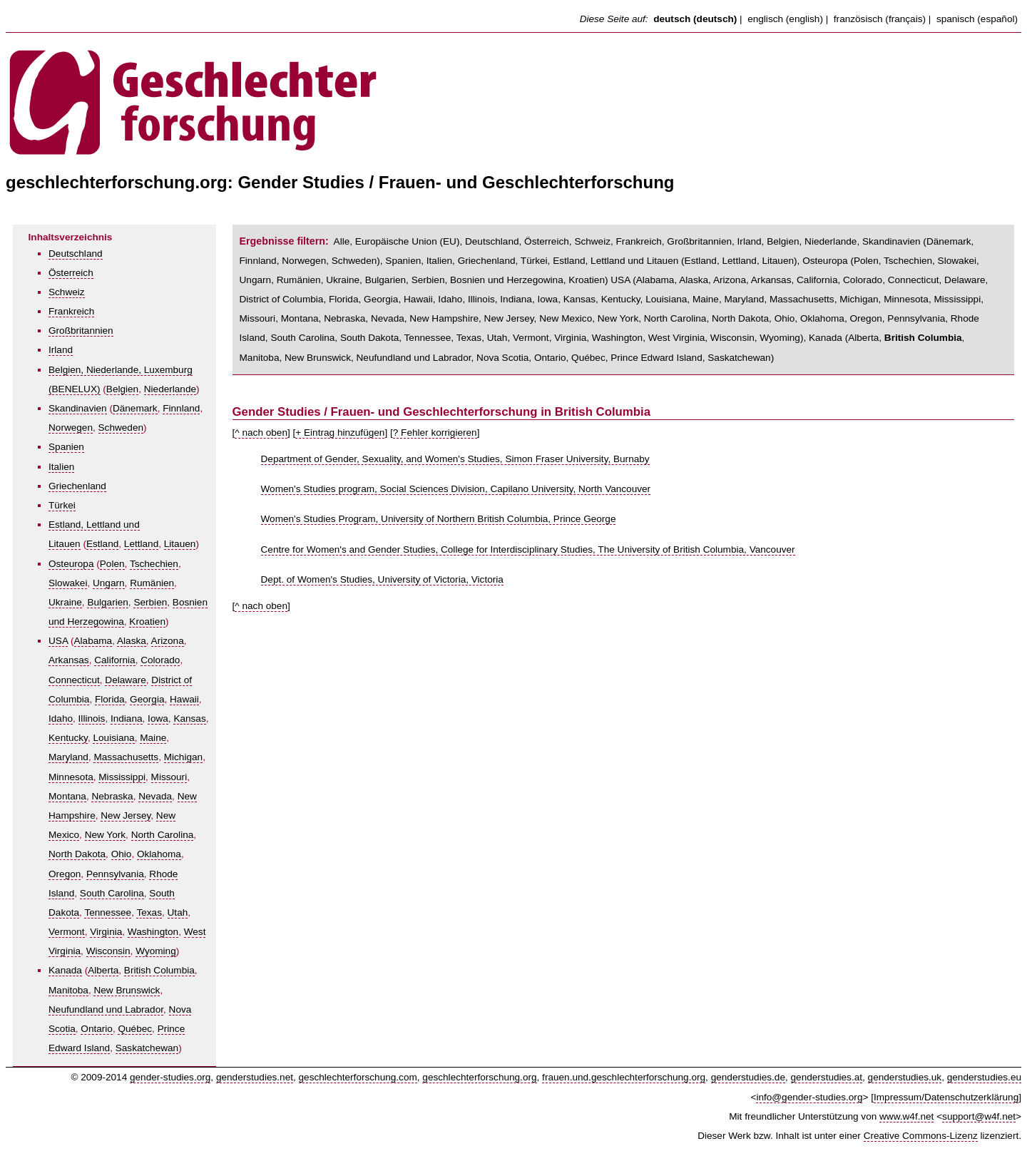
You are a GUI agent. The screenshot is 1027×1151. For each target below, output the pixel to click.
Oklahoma (159, 854)
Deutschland (75, 253)
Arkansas (68, 660)
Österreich (70, 272)
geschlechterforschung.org (479, 1077)
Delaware (125, 680)
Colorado (160, 660)
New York (105, 834)
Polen (112, 563)
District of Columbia (282, 299)
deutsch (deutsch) (695, 19)
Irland (60, 349)
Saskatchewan (147, 1048)
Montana (67, 796)
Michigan (183, 757)
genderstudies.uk (905, 1077)
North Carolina (162, 834)
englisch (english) (785, 19)
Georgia (147, 699)
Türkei (62, 505)
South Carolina (112, 893)
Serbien (150, 602)
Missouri (169, 777)
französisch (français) (880, 19)
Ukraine (65, 602)
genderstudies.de (748, 1077)
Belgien (122, 389)
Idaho (60, 718)
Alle (342, 241)
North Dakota (77, 854)
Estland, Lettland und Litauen (615, 260)
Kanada (65, 970)
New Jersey (125, 815)
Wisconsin (108, 951)
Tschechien (154, 563)
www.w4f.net (906, 1116)
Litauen (180, 543)
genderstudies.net (254, 1077)
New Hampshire (444, 318)
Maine (153, 737)
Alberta (103, 970)
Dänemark (135, 408)
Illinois (92, 718)
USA (58, 640)
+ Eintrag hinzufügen (339, 432)
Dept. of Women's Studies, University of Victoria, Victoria (382, 579)
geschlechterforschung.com (358, 1077)
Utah (178, 912)
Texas (149, 912)
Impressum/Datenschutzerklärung (946, 1097)
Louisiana (113, 737)
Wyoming (156, 951)
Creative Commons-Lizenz (921, 1135)
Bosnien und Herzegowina (506, 280)
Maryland (68, 757)
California (114, 660)
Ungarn (109, 583)
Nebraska (112, 796)
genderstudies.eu (984, 1077)
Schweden (120, 427)
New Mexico (565, 318)
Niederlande (170, 389)
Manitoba (68, 990)
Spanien (66, 446)
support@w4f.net (979, 1116)
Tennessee (107, 912)
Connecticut (74, 680)
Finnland (181, 408)
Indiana (127, 718)
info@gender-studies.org (809, 1097)
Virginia (106, 931)
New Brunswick (126, 990)
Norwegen (70, 427)
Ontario (97, 1028)
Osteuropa (70, 563)
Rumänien (152, 583)
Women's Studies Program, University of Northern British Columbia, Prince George (438, 518)
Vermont (66, 931)
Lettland (141, 543)
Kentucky (68, 737)
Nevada (155, 796)
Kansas (189, 718)
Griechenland (77, 486)
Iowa (158, 718)
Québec (135, 1028)
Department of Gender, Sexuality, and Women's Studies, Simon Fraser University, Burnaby (455, 459)
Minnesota (70, 777)
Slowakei (67, 583)
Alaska (131, 640)
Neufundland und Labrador (105, 1009)
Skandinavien (77, 408)
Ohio (121, 854)
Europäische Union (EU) (407, 241)
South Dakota (369, 337)
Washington (153, 931)
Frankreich (71, 311)
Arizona (167, 640)
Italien (61, 466)
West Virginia (676, 337)
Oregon (64, 874)
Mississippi (121, 777)
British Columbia (159, 970)
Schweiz (66, 292)
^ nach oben (261, 432)
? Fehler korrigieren (435, 432)
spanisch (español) (977, 19)
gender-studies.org (170, 1077)
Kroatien (147, 621)
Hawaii (184, 699)
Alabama (93, 640)
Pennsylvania (115, 874)
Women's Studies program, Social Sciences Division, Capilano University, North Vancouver (456, 489)
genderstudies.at (827, 1077)
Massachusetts (125, 757)
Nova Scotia (502, 357)
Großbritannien (80, 330)
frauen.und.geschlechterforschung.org (623, 1077)
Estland (102, 543)
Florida (110, 699)
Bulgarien (107, 602)
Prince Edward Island (656, 357)
